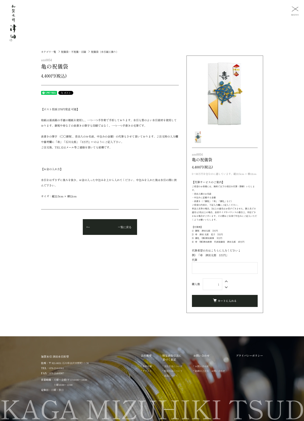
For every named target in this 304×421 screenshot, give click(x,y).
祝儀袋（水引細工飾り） (105, 52)
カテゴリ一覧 (48, 52)
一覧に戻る (124, 227)
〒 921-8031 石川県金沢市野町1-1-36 (69, 363)
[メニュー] (295, 11)
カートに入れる (225, 301)
